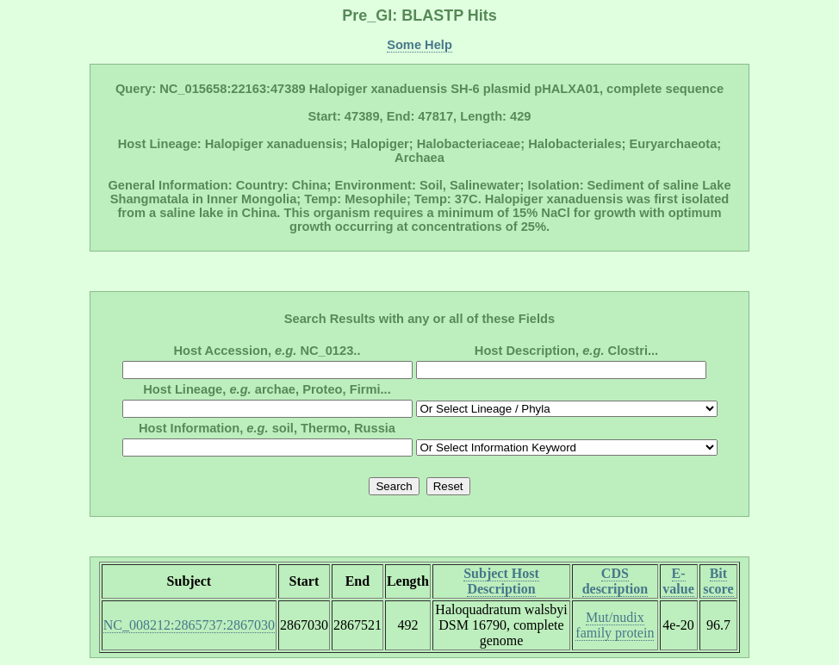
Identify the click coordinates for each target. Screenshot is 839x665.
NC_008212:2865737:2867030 (189, 625)
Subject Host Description (501, 581)
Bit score (718, 581)
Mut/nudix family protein (614, 625)
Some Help (419, 45)
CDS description (615, 581)
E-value (677, 581)
